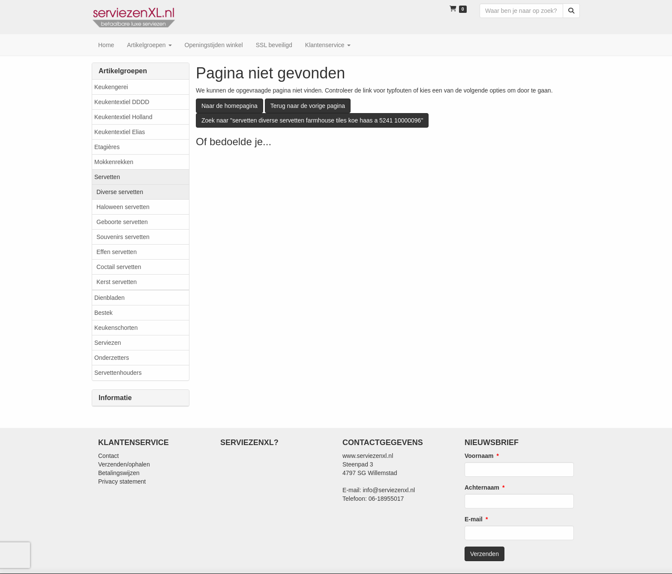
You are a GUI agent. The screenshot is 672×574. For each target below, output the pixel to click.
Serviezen (107, 342)
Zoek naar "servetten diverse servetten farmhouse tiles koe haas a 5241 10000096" (312, 120)
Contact (108, 455)
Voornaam (479, 455)
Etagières (107, 147)
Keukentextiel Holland (123, 117)
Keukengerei (111, 87)
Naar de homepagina (229, 105)
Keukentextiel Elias (119, 132)
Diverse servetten (119, 191)
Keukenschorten (116, 327)
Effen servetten (116, 251)
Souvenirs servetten (123, 236)
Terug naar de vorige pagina (307, 105)
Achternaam (482, 487)
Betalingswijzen (119, 472)
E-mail (474, 519)
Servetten (107, 176)
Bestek (103, 312)
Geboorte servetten (122, 221)
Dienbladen (109, 297)
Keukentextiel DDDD (121, 102)
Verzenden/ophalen (124, 464)
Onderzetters (111, 357)
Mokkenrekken (113, 161)
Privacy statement (122, 481)
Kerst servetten (116, 281)
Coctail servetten (118, 266)
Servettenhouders (118, 372)
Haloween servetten (123, 206)
